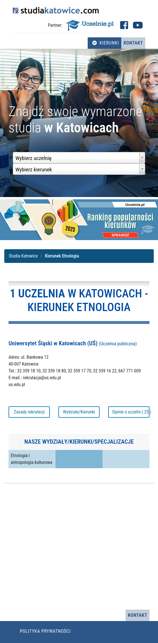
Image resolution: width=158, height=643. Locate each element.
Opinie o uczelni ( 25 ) (130, 412)
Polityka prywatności (45, 631)
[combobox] (79, 157)
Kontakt (133, 43)
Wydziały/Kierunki (79, 412)
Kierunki (105, 43)
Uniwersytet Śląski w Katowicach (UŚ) (73, 343)
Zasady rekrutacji (29, 412)
